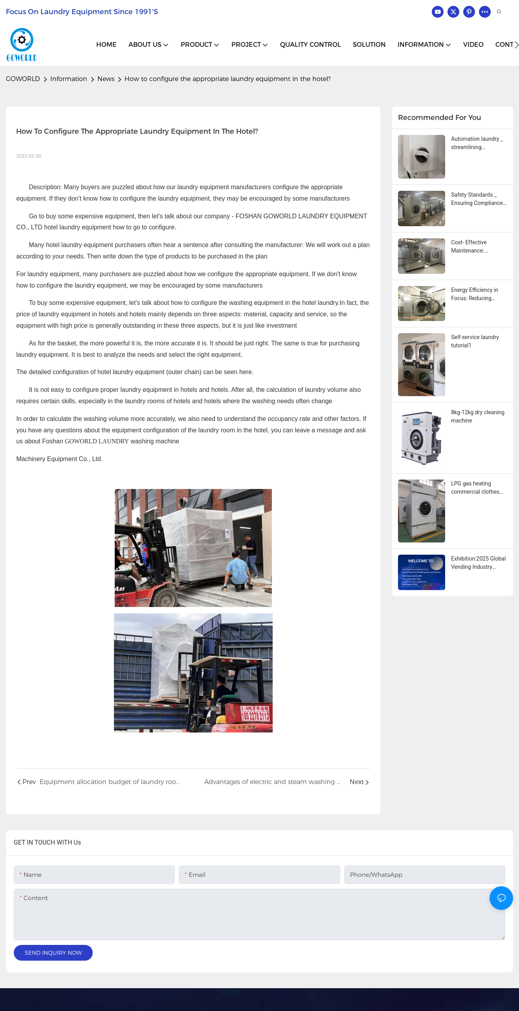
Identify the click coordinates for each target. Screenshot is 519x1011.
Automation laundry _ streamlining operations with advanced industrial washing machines (477, 143)
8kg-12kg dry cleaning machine (477, 416)
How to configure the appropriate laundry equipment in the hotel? (228, 79)
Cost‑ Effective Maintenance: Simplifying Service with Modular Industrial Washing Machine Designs (474, 247)
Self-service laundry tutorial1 (475, 341)
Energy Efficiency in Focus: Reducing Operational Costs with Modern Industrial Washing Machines (478, 295)
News (105, 79)
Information (68, 79)
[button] (517, 44)
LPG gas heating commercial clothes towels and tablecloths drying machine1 (478, 488)
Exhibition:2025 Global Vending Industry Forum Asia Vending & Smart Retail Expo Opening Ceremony (478, 563)
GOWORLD (23, 79)
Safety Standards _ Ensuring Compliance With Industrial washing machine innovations (477, 199)
